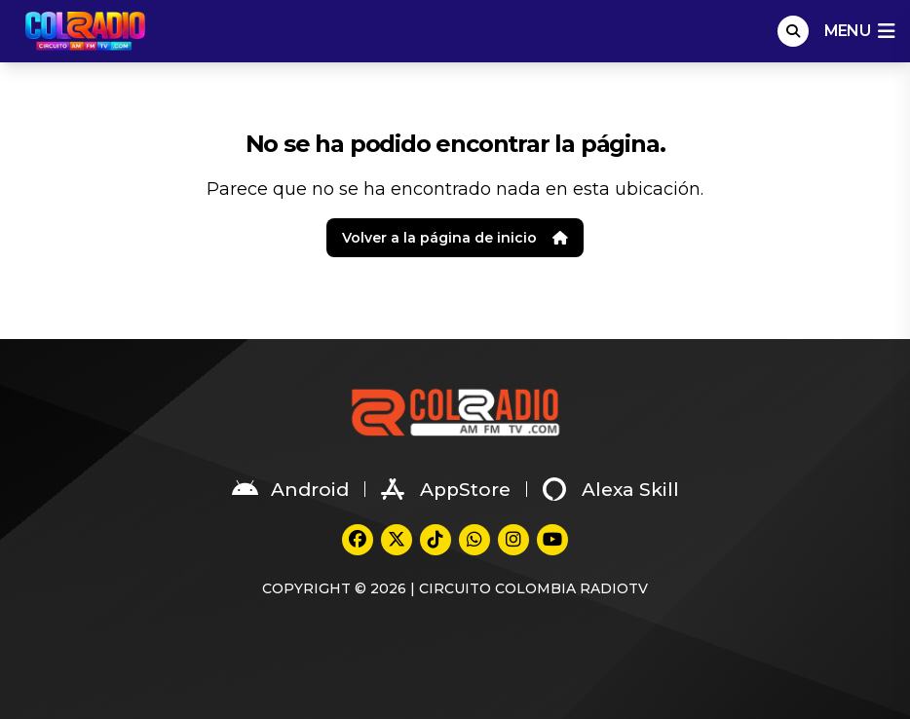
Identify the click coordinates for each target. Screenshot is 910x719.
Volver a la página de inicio (455, 237)
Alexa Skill (611, 489)
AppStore (446, 489)
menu (859, 31)
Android (290, 489)
